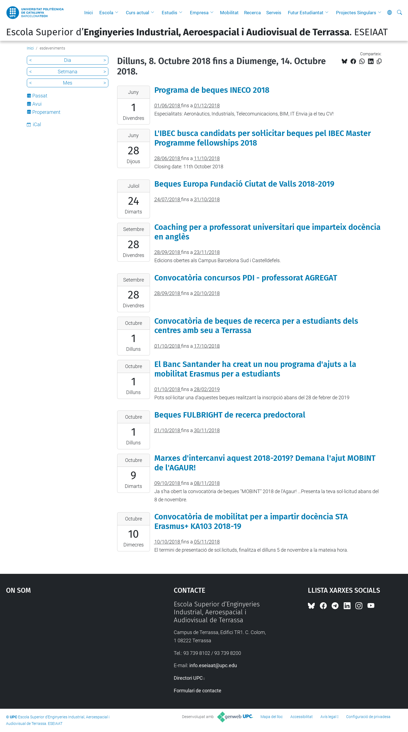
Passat (39, 96)
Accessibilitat (301, 716)
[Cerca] (399, 12)
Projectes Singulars (356, 12)
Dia (67, 60)
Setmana (67, 71)
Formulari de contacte (197, 690)
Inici (88, 12)
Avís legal (328, 716)
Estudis (169, 12)
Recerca (252, 12)
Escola (106, 12)
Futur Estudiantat (305, 12)
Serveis (273, 12)
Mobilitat (229, 12)
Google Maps (70, 641)
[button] (118, 13)
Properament (46, 112)
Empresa (199, 12)
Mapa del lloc (272, 716)
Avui (37, 104)
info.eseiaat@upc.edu (213, 665)
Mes (67, 83)
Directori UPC (188, 678)
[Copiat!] (379, 61)
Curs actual (137, 12)
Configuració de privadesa (368, 716)
